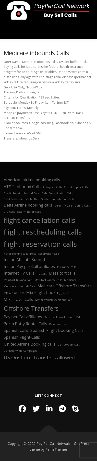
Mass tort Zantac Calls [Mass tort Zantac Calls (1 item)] (48, 280)
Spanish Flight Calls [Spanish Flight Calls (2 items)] (22, 337)
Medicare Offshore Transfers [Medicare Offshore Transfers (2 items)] (64, 286)
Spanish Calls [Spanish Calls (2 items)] (16, 330)
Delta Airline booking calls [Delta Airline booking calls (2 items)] (28, 205)
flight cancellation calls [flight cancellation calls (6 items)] (39, 220)
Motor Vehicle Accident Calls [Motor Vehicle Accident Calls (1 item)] (53, 300)
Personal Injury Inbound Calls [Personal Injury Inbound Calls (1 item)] (63, 317)
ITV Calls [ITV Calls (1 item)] (42, 273)
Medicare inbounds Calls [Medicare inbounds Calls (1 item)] (19, 286)
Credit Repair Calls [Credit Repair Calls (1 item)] (76, 187)
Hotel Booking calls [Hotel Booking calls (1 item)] (16, 253)
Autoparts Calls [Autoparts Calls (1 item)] (52, 187)
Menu (89, 30)
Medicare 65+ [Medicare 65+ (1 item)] (73, 280)
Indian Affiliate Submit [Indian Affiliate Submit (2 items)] (24, 259)
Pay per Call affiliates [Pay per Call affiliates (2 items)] (23, 317)
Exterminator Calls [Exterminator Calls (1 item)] (29, 211)
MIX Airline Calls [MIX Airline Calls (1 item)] (14, 293)
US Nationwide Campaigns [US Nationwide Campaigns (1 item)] (20, 350)
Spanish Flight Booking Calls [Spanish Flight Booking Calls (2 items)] (57, 330)
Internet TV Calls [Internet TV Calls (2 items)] (19, 273)
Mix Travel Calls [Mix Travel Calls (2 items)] (18, 299)
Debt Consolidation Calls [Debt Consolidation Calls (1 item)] (57, 193)
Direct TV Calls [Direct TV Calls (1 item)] (63, 205)
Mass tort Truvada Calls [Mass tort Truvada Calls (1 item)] (18, 280)
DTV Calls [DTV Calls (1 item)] (9, 211)
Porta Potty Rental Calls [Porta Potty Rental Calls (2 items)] (25, 323)
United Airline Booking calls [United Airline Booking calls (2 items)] (29, 344)
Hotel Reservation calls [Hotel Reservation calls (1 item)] (44, 253)
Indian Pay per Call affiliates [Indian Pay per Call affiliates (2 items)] (29, 266)
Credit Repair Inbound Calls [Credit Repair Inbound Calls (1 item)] (21, 193)
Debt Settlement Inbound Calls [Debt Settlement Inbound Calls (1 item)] (54, 199)
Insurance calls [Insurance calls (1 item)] (66, 267)
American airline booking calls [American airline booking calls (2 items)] (32, 179)
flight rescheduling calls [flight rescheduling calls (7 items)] (43, 232)
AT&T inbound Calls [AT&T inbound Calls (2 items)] (22, 186)
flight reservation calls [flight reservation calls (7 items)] (40, 244)
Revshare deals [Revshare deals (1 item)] (58, 324)
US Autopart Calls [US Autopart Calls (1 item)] (69, 344)
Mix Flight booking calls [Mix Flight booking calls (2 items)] (48, 292)
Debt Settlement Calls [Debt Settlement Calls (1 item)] (18, 199)
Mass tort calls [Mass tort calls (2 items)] (62, 273)
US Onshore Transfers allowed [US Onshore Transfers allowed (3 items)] (39, 357)
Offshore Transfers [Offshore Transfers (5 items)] (31, 308)
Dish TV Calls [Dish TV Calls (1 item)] (82, 205)
